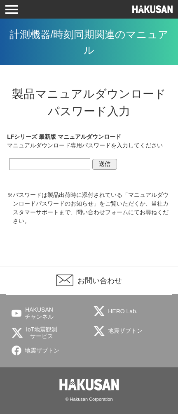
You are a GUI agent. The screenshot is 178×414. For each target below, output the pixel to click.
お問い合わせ (99, 281)
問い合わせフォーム (102, 212)
